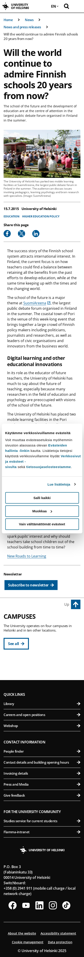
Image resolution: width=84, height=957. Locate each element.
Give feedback (42, 795)
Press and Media (42, 784)
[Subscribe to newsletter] (31, 585)
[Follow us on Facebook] (13, 905)
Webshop (42, 725)
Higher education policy (40, 216)
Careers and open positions (42, 714)
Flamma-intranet (42, 832)
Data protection (60, 942)
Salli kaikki (42, 498)
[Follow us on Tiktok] (66, 905)
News (29, 20)
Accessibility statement (58, 933)
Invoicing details (42, 773)
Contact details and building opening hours (42, 762)
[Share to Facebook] (7, 233)
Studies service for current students (42, 821)
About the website (22, 933)
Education (11, 216)
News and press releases (22, 27)
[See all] (16, 644)
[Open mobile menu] (77, 6)
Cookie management (27, 942)
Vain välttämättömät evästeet (42, 524)
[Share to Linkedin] (35, 233)
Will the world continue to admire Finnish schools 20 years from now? (41, 36)
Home (8, 20)
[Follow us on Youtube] (26, 905)
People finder (42, 751)
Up (66, 604)
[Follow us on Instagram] (53, 905)
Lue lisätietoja (58, 484)
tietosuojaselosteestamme (48, 467)
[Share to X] (21, 233)
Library (42, 703)
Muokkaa (42, 511)
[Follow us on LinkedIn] (39, 905)
